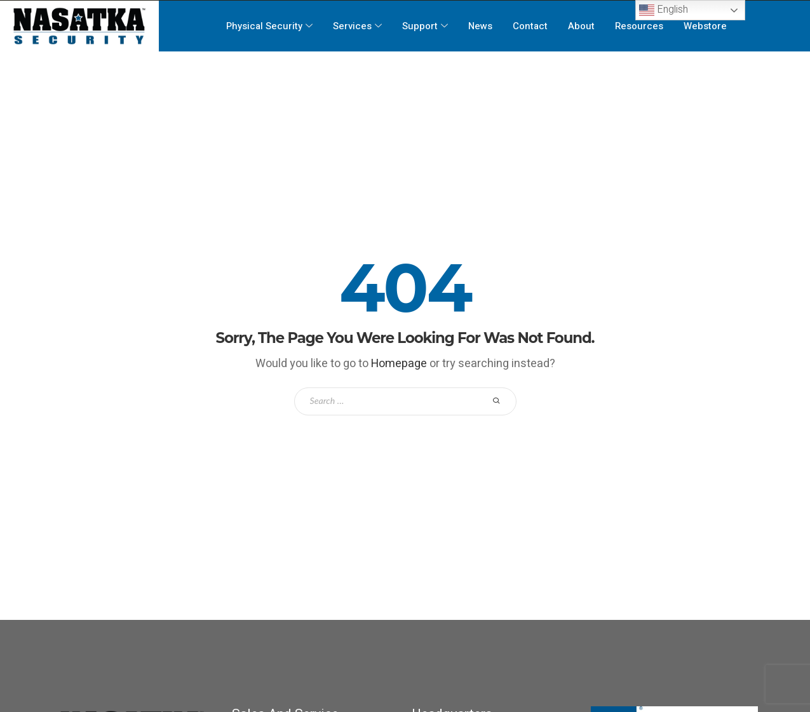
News (480, 26)
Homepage (399, 363)
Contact (530, 26)
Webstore (705, 26)
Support (425, 26)
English (663, 10)
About (582, 26)
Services (357, 26)
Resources (640, 26)
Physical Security (269, 26)
